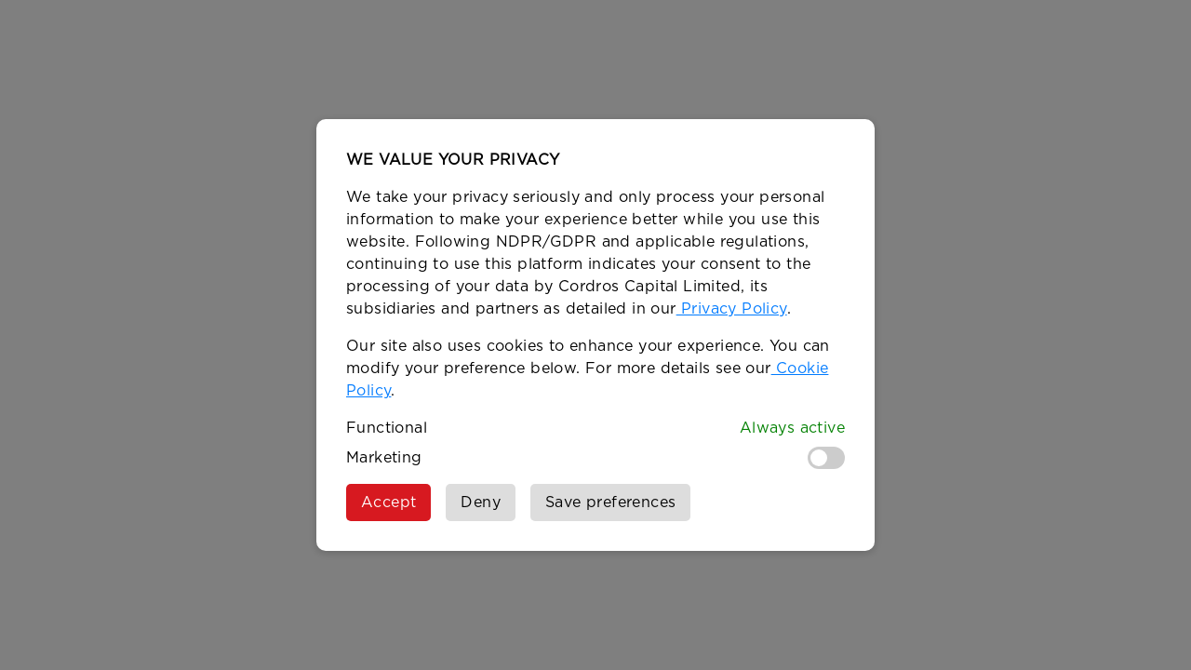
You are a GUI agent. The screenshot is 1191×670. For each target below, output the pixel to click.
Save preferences (610, 502)
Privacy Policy (731, 309)
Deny (481, 502)
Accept (388, 502)
